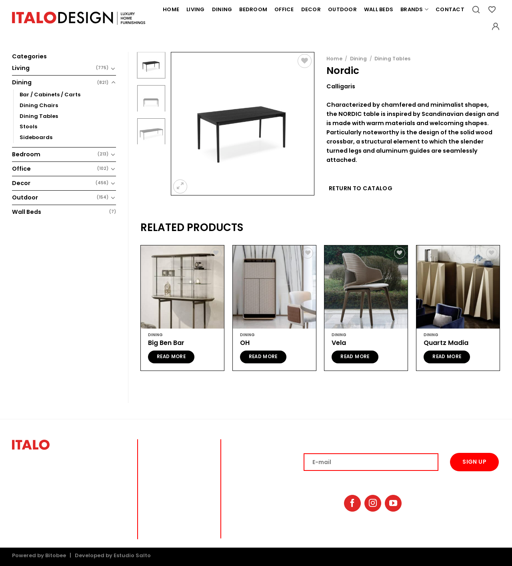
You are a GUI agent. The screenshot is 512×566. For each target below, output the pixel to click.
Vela (339, 343)
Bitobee (55, 555)
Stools (28, 126)
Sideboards (36, 137)
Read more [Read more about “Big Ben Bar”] (171, 356)
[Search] (476, 9)
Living (195, 9)
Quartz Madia (446, 343)
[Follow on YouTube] (393, 503)
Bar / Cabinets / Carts (50, 94)
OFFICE (237, 477)
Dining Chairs (39, 105)
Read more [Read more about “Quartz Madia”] (446, 356)
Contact (450, 9)
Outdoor (342, 9)
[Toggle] (113, 68)
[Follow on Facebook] (352, 503)
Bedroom (253, 9)
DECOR (237, 489)
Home (171, 9)
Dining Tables (39, 116)
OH (245, 343)
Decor (311, 9)
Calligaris (340, 86)
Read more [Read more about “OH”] (263, 356)
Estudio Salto (132, 555)
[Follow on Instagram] (372, 503)
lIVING (237, 441)
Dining (222, 9)
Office (284, 9)
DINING (237, 453)
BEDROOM (241, 465)
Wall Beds (378, 9)
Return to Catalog (360, 188)
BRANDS (238, 508)
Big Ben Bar (166, 343)
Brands (414, 10)
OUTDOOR (241, 498)
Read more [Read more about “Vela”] (354, 356)
